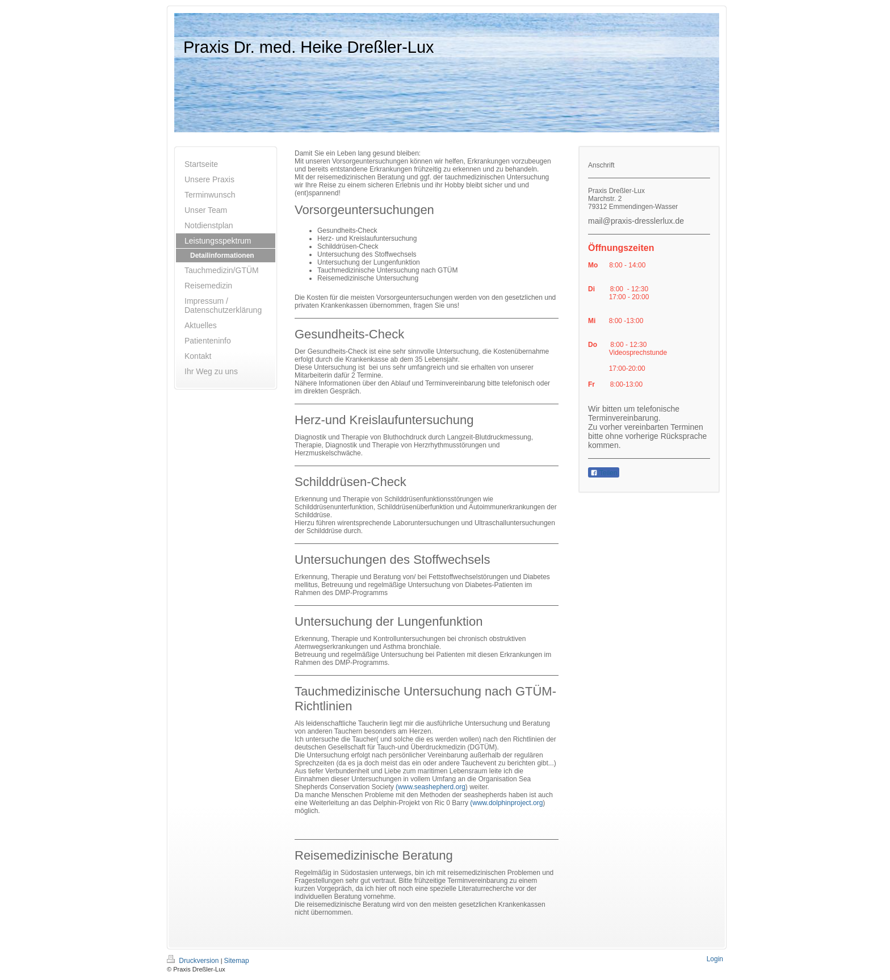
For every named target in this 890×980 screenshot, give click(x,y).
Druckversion (194, 961)
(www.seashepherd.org (430, 787)
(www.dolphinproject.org (506, 803)
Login (715, 959)
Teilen (603, 473)
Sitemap (236, 961)
